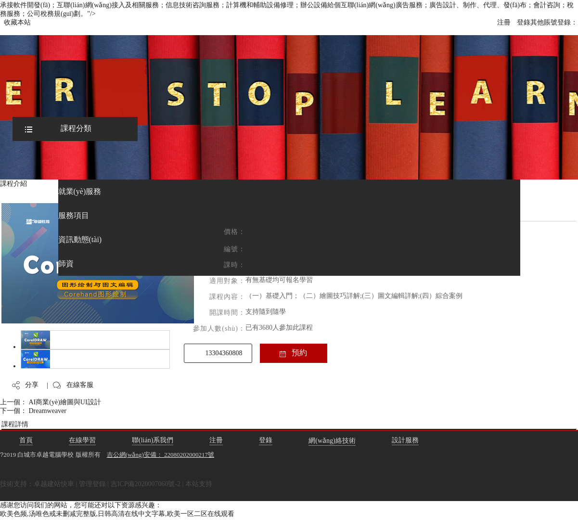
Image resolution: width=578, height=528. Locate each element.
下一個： (14, 410)
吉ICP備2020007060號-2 (145, 484)
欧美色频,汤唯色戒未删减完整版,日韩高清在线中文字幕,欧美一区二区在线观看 (117, 513)
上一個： (14, 402)
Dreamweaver (48, 410)
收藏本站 (17, 22)
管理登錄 (92, 484)
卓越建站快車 (54, 484)
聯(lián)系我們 (152, 440)
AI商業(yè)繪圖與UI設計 (65, 402)
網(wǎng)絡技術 (331, 440)
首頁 (26, 440)
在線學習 (82, 440)
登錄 (523, 22)
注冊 (504, 22)
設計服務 (405, 440)
